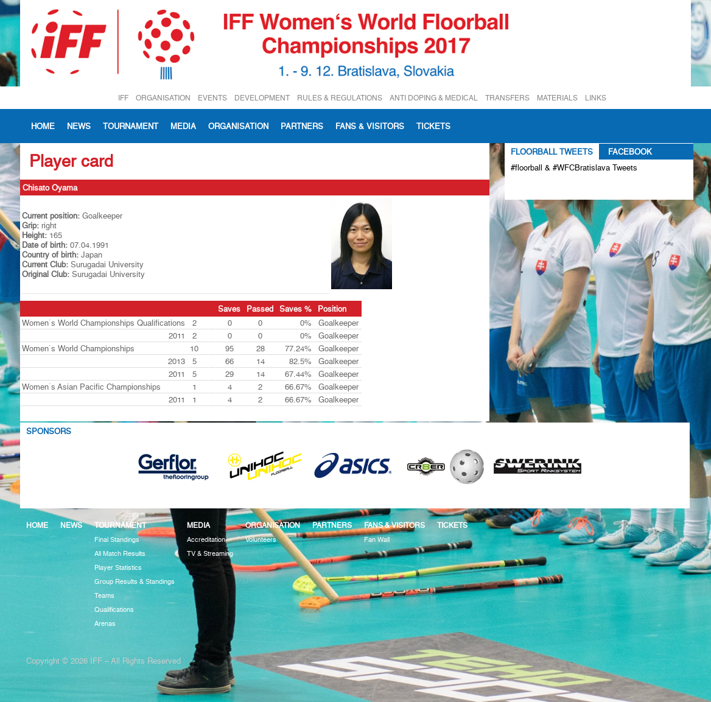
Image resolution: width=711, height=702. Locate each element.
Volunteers (260, 540)
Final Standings (116, 540)
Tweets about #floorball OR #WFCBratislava (563, 187)
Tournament (130, 126)
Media (183, 126)
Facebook (630, 151)
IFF (123, 97)
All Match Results (119, 554)
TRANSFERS (507, 97)
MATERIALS (557, 97)
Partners (302, 126)
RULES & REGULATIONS (339, 97)
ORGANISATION (163, 97)
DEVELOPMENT (262, 97)
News (79, 126)
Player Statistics (118, 568)
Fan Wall (377, 540)
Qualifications (114, 610)
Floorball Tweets (552, 151)
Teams (104, 596)
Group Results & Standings (134, 582)
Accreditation (206, 540)
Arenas (105, 624)
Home (43, 126)
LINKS (595, 97)
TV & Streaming (210, 554)
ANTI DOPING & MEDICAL (434, 97)
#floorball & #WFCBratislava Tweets (574, 167)
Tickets (433, 126)
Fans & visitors (369, 126)
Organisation (238, 126)
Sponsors (48, 431)
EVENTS (212, 97)
